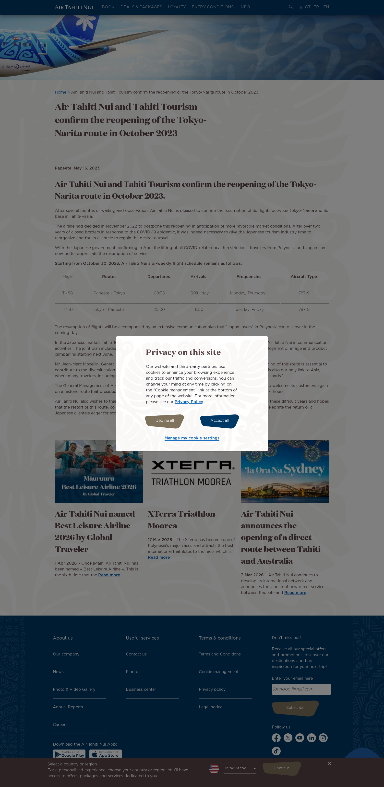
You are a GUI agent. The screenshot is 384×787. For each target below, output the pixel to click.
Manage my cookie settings (192, 439)
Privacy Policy (189, 401)
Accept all (221, 421)
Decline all (163, 421)
